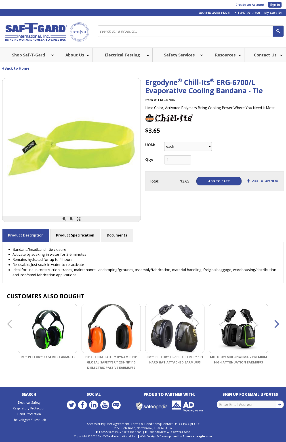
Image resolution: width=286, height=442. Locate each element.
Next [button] (276, 324)
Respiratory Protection (29, 408)
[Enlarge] (79, 219)
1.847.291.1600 (131, 432)
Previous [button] (9, 324)
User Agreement (117, 424)
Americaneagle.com (197, 436)
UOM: (150, 144)
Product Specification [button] (75, 235)
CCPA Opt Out (189, 424)
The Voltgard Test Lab (29, 420)
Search (29, 394)
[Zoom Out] (71, 219)
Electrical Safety (29, 402)
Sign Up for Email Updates (250, 394)
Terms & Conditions (145, 424)
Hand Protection (29, 414)
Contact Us (169, 424)
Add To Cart (218, 181)
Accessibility (95, 424)
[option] (47, 337)
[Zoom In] (64, 219)
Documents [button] (117, 235)
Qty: (149, 159)
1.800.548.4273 (108, 432)
